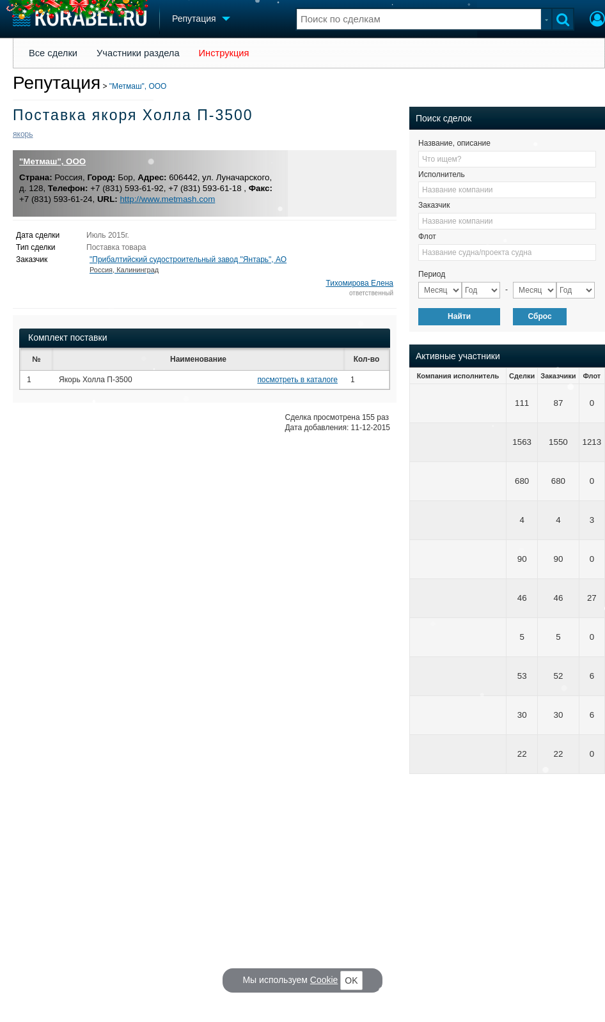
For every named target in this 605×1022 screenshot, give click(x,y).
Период (431, 274)
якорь (23, 134)
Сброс (540, 316)
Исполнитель (441, 174)
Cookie (324, 980)
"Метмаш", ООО (138, 86)
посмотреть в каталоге (297, 379)
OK (351, 980)
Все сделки (53, 53)
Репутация (56, 83)
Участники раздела (138, 53)
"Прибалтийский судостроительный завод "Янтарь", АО (188, 264)
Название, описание (454, 143)
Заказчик (434, 205)
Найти (459, 316)
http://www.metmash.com (167, 199)
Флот (427, 236)
